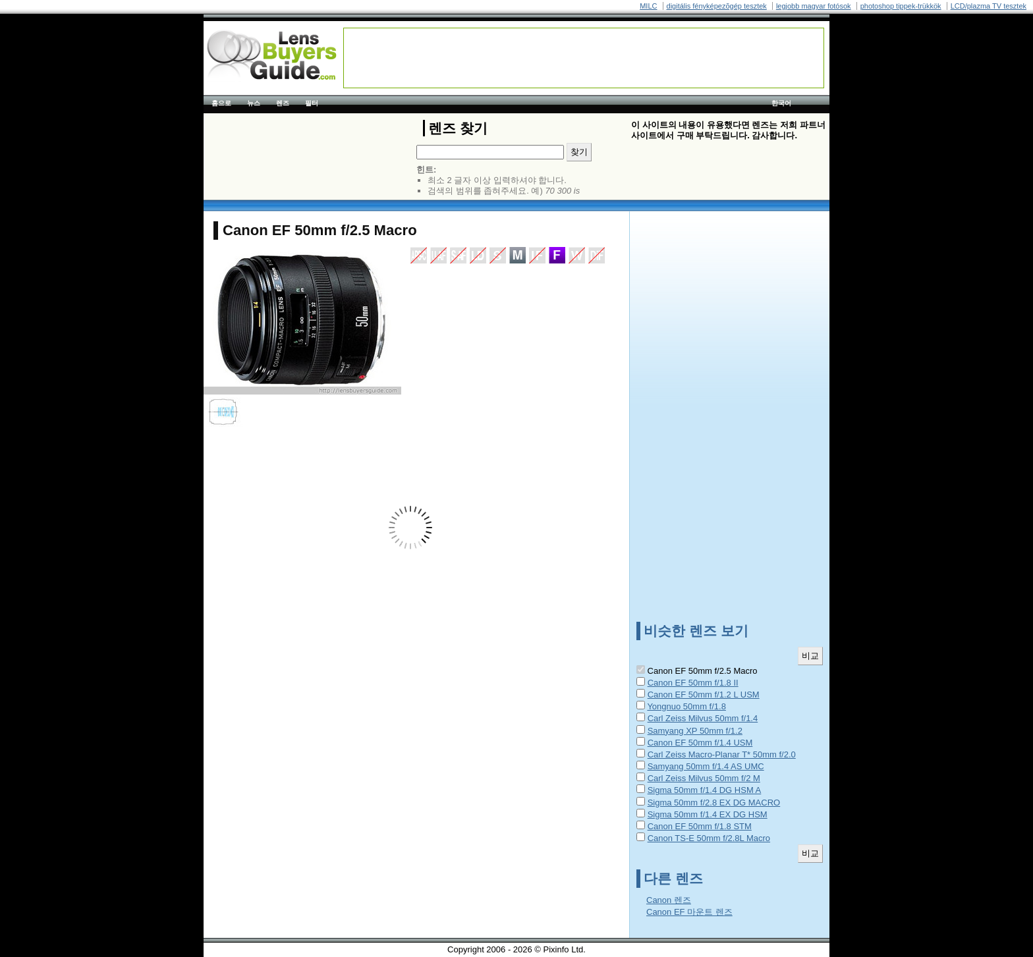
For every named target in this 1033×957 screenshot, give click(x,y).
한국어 (781, 103)
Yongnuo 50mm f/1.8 (686, 706)
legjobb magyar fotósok (813, 6)
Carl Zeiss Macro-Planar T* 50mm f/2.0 (722, 754)
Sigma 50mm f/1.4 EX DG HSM (708, 814)
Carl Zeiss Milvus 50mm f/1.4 (703, 718)
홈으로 (221, 103)
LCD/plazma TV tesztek (988, 6)
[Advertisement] (584, 58)
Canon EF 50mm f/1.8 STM (700, 826)
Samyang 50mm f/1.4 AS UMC (706, 766)
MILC (648, 6)
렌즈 (282, 103)
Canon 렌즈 (668, 900)
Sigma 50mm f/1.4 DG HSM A (705, 790)
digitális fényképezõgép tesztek (717, 6)
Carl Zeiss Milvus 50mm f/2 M (704, 778)
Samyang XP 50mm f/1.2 (695, 731)
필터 (311, 103)
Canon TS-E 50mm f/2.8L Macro (709, 838)
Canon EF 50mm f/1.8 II (693, 683)
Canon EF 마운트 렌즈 (689, 912)
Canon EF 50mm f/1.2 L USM (704, 694)
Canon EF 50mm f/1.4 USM (700, 743)
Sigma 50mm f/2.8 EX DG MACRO (714, 802)
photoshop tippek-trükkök (900, 6)
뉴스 (253, 103)
